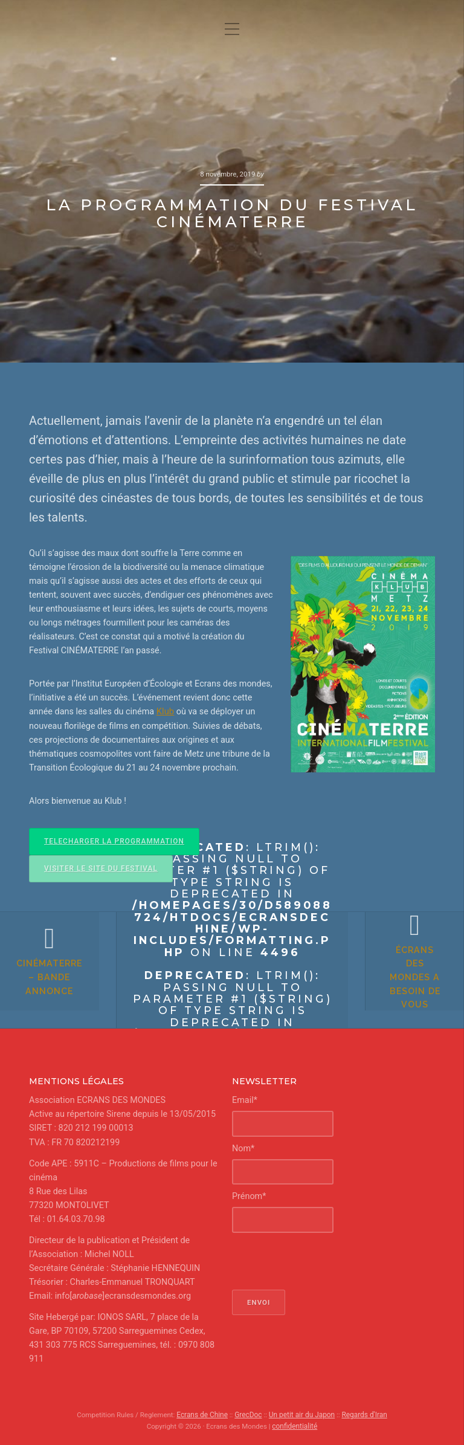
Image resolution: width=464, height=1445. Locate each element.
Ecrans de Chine (204, 1413)
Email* (244, 1099)
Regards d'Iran (362, 1413)
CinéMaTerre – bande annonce (58, 985)
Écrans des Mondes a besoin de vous (406, 985)
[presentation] (324, 1260)
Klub (165, 711)
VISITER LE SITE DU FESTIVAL (99, 867)
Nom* (243, 1147)
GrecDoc (249, 1413)
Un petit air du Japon (301, 1413)
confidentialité (294, 1425)
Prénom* (249, 1195)
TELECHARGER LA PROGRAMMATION (112, 840)
